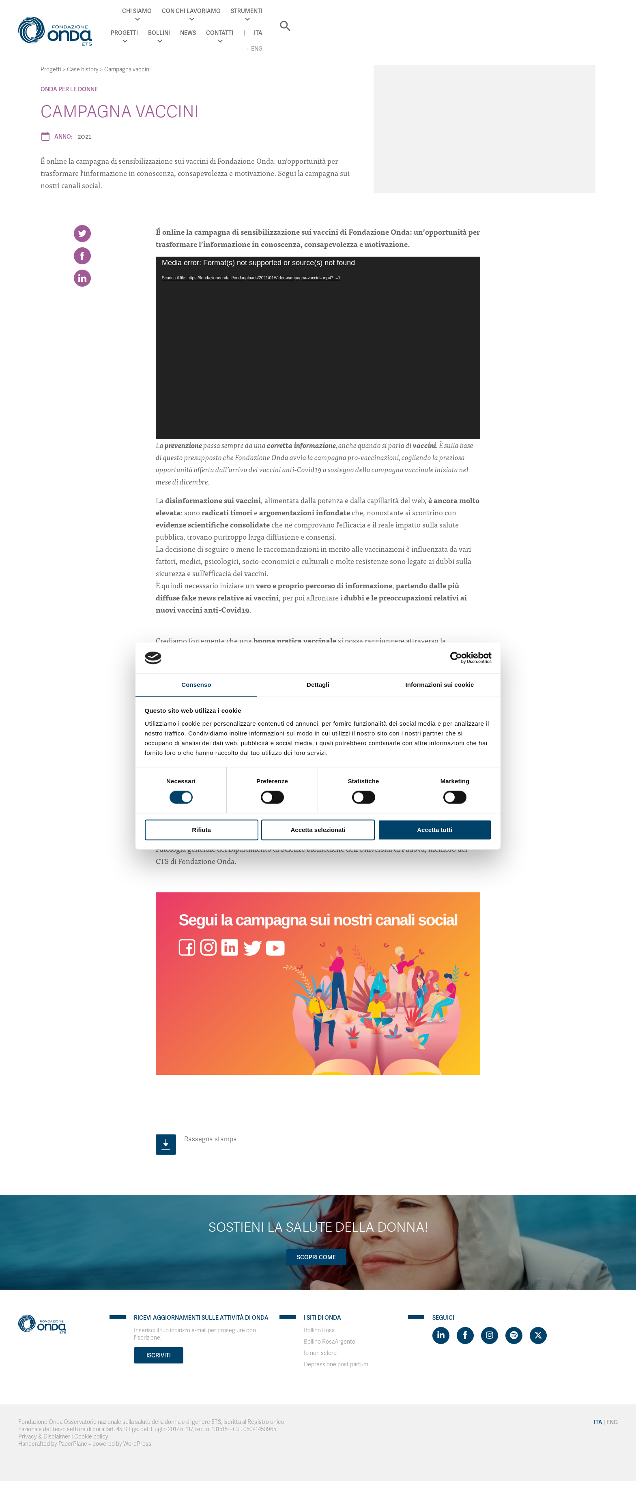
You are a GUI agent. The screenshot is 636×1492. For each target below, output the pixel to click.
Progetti (422, 16)
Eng (574, 16)
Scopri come (315, 1255)
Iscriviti (158, 1353)
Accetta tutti (434, 830)
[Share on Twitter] (82, 231)
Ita (556, 16)
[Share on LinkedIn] (82, 284)
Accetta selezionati (317, 830)
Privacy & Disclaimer (44, 1434)
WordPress (137, 1441)
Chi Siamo (274, 16)
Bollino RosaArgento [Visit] (329, 1339)
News (486, 16)
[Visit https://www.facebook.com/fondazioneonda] (465, 1333)
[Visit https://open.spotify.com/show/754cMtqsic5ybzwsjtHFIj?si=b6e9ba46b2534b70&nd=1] (514, 1333)
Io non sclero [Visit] (320, 1351)
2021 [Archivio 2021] (84, 135)
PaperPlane (72, 1441)
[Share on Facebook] (82, 258)
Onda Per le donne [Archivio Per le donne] (69, 89)
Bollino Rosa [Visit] (319, 1328)
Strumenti (383, 16)
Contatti (518, 16)
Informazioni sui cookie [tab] (440, 684)
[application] (318, 346)
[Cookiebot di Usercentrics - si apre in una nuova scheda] (456, 658)
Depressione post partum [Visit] (336, 1362)
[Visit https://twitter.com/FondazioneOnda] (538, 1333)
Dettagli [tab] (318, 684)
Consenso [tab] (196, 684)
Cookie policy (91, 1434)
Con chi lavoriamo (328, 16)
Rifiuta (201, 830)
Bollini (457, 16)
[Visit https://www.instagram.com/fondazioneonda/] (489, 1333)
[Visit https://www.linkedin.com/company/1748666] (441, 1333)
